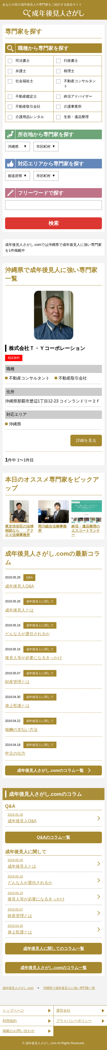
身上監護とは (17, 706)
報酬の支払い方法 (21, 729)
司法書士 (19, 61)
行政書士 (67, 61)
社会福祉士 (20, 81)
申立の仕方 (15, 753)
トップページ (13, 1010)
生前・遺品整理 (72, 117)
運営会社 (63, 1010)
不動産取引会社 (24, 106)
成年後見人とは (19, 610)
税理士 (65, 71)
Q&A (29, 577)
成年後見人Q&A (19, 586)
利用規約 (10, 1021)
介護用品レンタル (26, 117)
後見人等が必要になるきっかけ (33, 658)
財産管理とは (17, 682)
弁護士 (17, 71)
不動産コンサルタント (76, 83)
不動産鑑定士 (22, 96)
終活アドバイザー (74, 96)
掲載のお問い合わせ (19, 1031)
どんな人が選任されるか (27, 634)
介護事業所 (69, 106)
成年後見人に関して (40, 601)
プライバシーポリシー (74, 1021)
